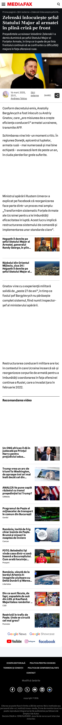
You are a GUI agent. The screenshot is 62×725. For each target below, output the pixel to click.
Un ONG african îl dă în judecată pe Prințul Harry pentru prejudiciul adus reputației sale (16, 452)
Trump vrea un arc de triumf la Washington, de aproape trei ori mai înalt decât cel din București (16, 473)
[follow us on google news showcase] (42, 634)
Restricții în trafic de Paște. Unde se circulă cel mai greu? (16, 617)
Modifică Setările (31, 680)
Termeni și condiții (13, 668)
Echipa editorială (16, 663)
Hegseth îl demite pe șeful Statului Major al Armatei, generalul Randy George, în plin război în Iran (16, 243)
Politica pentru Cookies (42, 663)
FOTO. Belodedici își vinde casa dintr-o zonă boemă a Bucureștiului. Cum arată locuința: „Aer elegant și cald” (16, 555)
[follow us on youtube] (14, 642)
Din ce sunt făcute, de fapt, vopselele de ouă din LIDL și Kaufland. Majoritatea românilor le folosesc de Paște (17, 598)
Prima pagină (9, 12)
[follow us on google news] (17, 634)
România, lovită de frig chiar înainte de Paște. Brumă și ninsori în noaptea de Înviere (16, 533)
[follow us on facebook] (47, 642)
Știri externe (23, 12)
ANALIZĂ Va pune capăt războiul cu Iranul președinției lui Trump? (17, 490)
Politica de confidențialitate (43, 668)
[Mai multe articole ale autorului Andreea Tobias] (5, 94)
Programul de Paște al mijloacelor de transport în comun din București (17, 511)
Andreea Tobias (19, 98)
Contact (31, 673)
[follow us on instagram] (30, 642)
